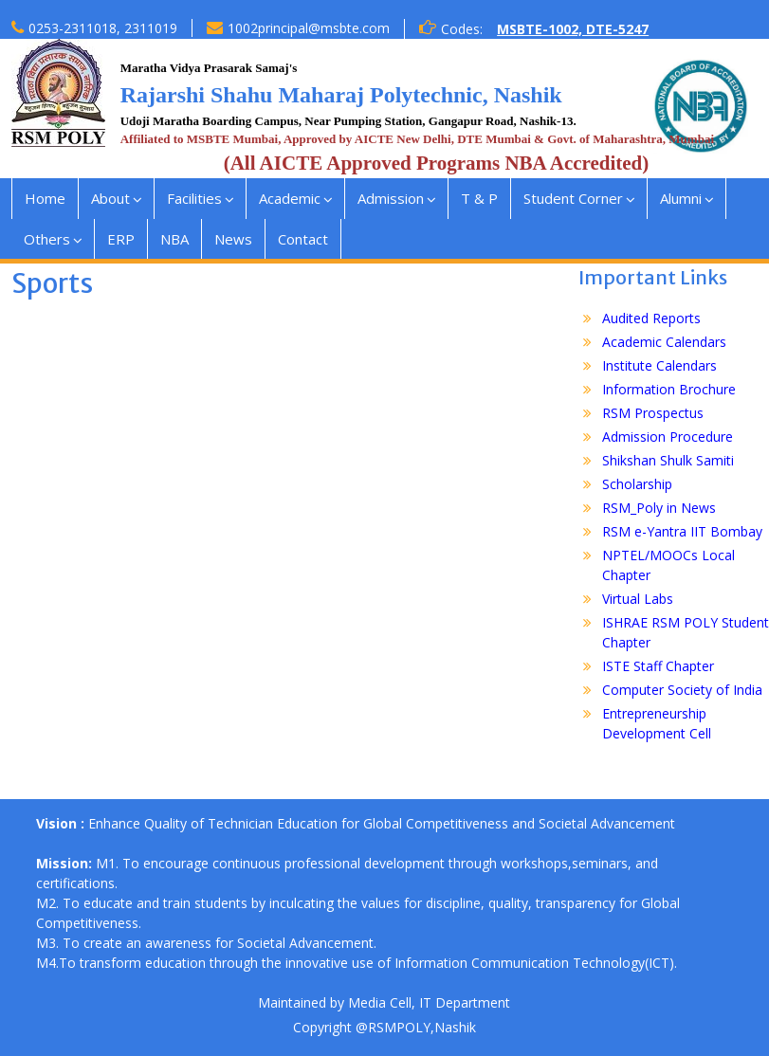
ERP (121, 238)
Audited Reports (651, 318)
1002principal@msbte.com (309, 28)
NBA (174, 238)
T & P (479, 198)
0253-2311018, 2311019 (102, 28)
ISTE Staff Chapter (658, 666)
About (110, 198)
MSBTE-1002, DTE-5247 (573, 29)
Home (45, 198)
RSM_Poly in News (659, 508)
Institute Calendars (659, 365)
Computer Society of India (682, 690)
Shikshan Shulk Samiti (668, 460)
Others (47, 238)
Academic (289, 198)
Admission (390, 198)
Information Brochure (669, 389)
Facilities (194, 198)
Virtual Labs (637, 599)
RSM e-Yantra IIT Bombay (682, 531)
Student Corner (573, 198)
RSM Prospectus (653, 413)
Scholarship (637, 484)
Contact (303, 238)
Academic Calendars (664, 342)
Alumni (681, 198)
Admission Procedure (667, 437)
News (233, 238)
